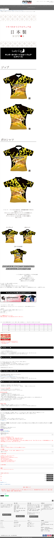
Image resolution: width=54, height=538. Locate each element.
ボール (1, 523)
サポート (29, 520)
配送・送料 (15, 503)
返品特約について (3, 482)
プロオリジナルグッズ (31, 7)
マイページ (41, 1)
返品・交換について (30, 526)
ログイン (38, 1)
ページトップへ (52, 500)
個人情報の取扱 (14, 535)
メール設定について (3, 420)
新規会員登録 (16, 522)
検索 (9, 9)
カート (45, 1)
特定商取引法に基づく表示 (5, 535)
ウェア (3, 10)
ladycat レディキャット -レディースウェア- (17, 10)
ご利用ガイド (52, 1)
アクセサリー (2, 527)
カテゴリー (2, 520)
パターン (2, 444)
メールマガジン (52, 2)
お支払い (2, 503)
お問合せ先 (42, 503)
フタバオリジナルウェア (8, 10)
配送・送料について (30, 523)
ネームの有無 (3, 449)
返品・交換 (29, 503)
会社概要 (42, 520)
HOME (1, 10)
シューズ (1, 526)
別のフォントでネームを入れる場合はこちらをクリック (8, 376)
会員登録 (48, 1)
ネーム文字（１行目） (3, 453)
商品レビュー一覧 (17, 526)
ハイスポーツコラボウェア (4, 7)
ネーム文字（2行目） (3, 464)
